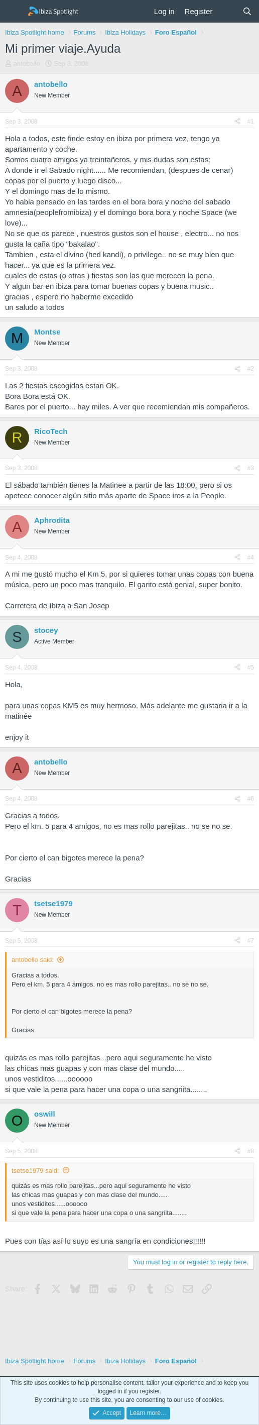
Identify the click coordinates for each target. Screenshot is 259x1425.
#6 (250, 798)
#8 (250, 1151)
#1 (250, 121)
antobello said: (33, 959)
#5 (250, 667)
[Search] (247, 11)
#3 (250, 468)
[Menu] (14, 12)
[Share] (237, 122)
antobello (27, 63)
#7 (250, 940)
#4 (250, 557)
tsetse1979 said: (35, 1170)
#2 (250, 368)
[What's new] (227, 11)
